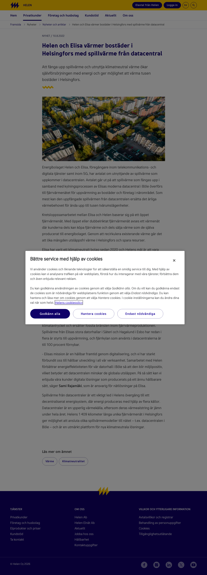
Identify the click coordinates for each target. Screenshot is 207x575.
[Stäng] (174, 260)
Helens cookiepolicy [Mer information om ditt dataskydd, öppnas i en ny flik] (69, 302)
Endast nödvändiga (140, 313)
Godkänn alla (50, 313)
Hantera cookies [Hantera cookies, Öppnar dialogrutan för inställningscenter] (94, 313)
